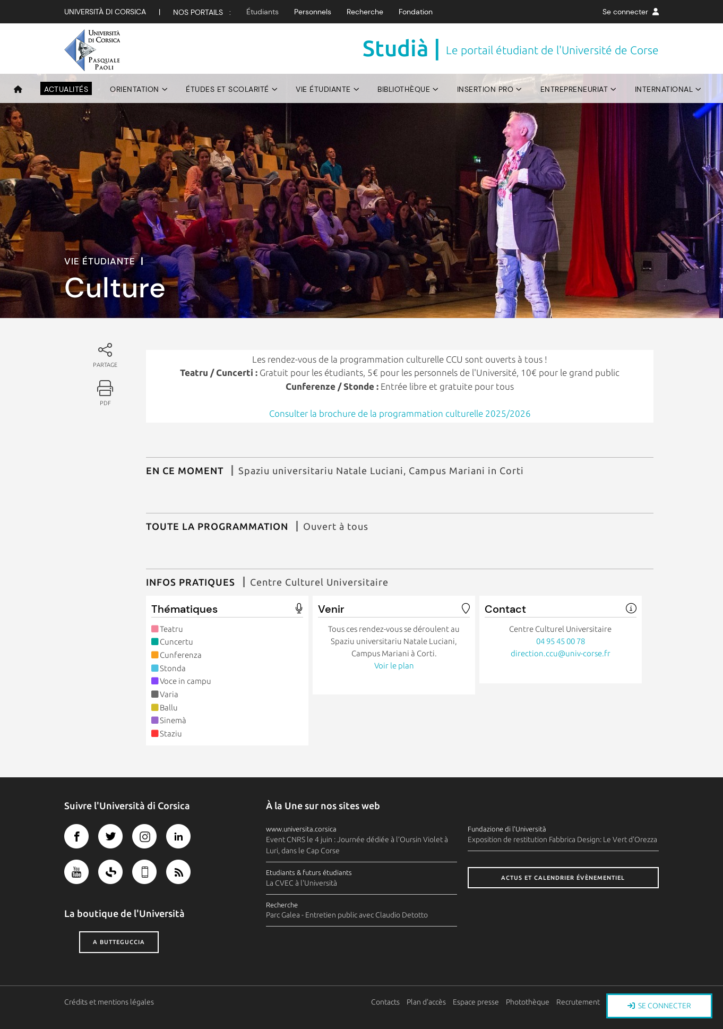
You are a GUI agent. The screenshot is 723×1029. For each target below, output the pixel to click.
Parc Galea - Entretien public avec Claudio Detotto (347, 915)
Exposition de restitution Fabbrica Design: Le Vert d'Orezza (562, 839)
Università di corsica (105, 11)
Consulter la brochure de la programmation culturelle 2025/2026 (400, 413)
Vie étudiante (323, 89)
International (664, 89)
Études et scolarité (227, 89)
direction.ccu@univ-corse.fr (560, 653)
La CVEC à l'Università (301, 883)
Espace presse (476, 1002)
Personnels (312, 11)
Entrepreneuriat (574, 89)
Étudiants (262, 11)
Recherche (365, 11)
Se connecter (630, 11)
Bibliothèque (403, 89)
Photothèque (527, 1002)
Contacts (385, 1002)
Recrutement (578, 1002)
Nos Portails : (202, 12)
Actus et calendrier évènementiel (563, 877)
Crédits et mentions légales (109, 1002)
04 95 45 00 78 (560, 641)
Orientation (134, 89)
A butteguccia (119, 942)
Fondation (416, 11)
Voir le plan (394, 665)
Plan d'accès (426, 1002)
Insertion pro (485, 89)
